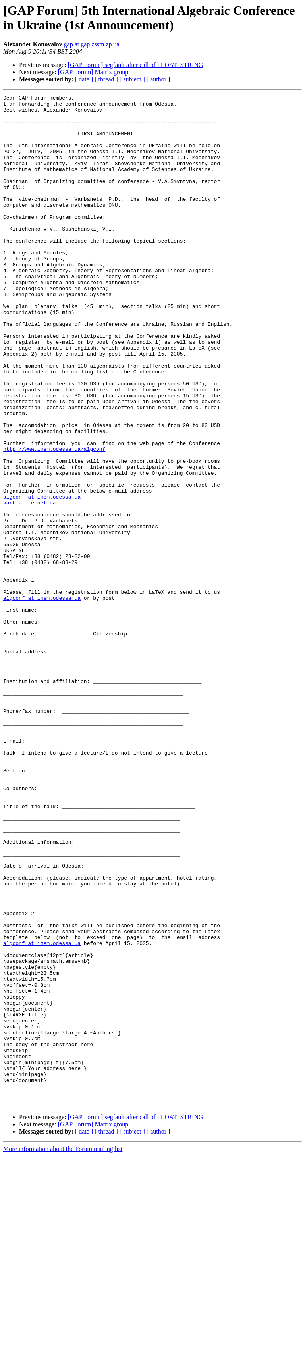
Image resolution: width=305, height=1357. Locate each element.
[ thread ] (106, 79)
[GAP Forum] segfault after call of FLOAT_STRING (135, 65)
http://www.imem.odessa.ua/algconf (54, 520)
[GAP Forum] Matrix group (93, 72)
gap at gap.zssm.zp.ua (92, 44)
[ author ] (158, 79)
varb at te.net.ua (29, 584)
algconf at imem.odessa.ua (42, 577)
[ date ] (84, 79)
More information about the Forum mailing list (62, 1350)
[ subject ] (132, 79)
